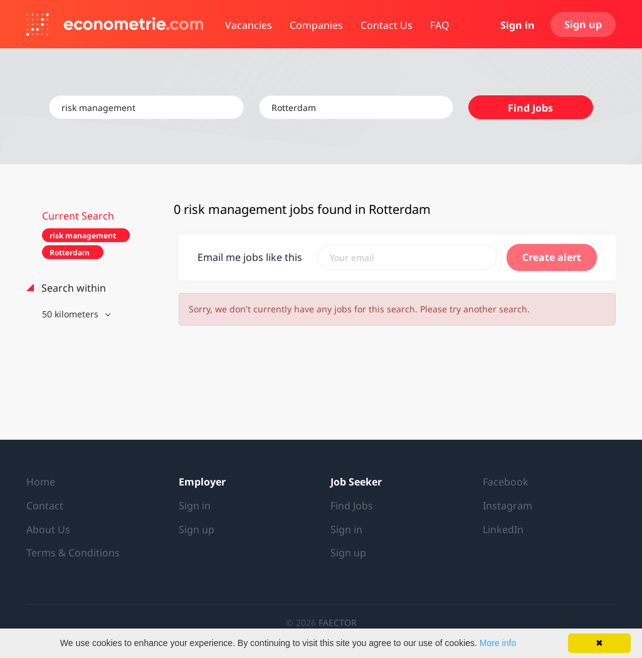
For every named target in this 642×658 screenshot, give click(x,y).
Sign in (517, 25)
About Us (48, 529)
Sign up (583, 24)
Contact (44, 505)
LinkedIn (503, 529)
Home (40, 482)
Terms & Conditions (73, 553)
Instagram (507, 505)
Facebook (506, 482)
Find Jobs (530, 108)
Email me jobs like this (249, 257)
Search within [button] (72, 288)
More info (498, 643)
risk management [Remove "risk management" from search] (83, 235)
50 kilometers (71, 314)
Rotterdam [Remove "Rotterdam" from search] (70, 252)
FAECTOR (337, 623)
